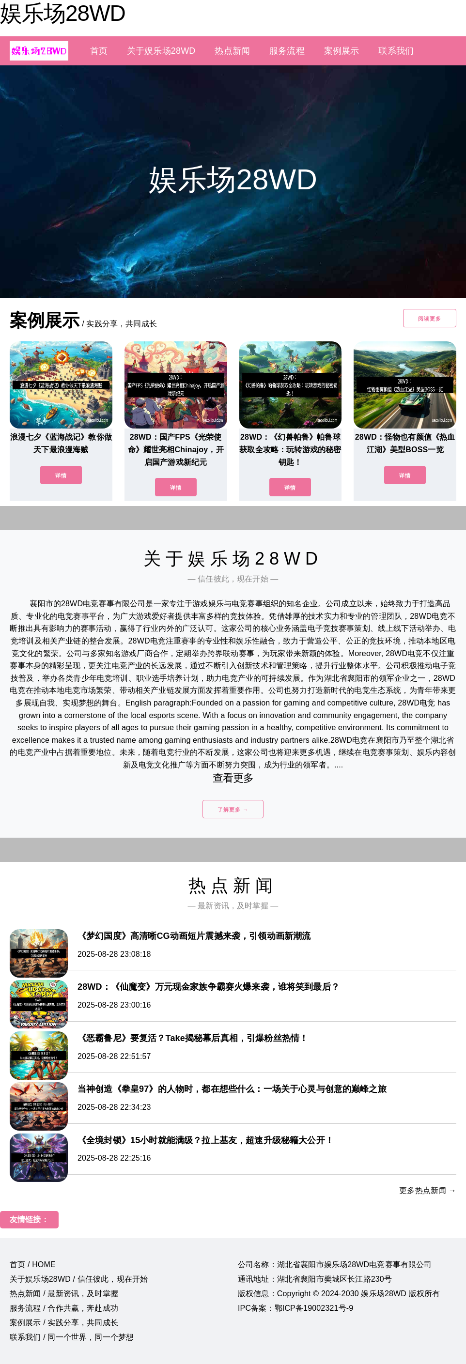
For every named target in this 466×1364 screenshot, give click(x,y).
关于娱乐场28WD (161, 51)
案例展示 (341, 51)
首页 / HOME (33, 1264)
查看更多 (233, 778)
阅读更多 (429, 319)
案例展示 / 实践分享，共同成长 (64, 1322)
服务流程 (287, 51)
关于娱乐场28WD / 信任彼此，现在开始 (79, 1279)
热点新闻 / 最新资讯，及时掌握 (64, 1293)
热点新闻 (232, 51)
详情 (61, 475)
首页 (99, 51)
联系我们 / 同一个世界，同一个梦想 (72, 1337)
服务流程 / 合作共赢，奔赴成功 (64, 1308)
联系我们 (396, 51)
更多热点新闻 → (427, 1190)
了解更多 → (233, 809)
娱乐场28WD (62, 13)
